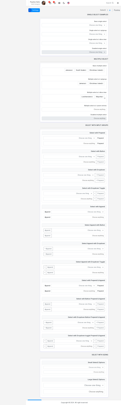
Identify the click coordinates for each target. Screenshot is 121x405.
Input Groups (112, 61)
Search (84, 2)
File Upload (113, 84)
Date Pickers (112, 88)
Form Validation (111, 72)
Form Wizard (112, 76)
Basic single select (74, 21)
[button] (24, 3)
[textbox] (47, 25)
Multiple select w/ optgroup (71, 79)
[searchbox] (78, 74)
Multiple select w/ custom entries (69, 105)
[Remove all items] (78, 98)
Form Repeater (111, 96)
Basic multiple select (74, 66)
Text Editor (113, 80)
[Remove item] (76, 70)
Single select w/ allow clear (71, 39)
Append (21, 230)
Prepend (74, 157)
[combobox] (48, 25)
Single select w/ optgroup (72, 30)
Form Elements (111, 57)
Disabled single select (73, 48)
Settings (9, 10)
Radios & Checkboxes (109, 65)
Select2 (114, 92)
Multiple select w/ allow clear (71, 92)
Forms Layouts (111, 69)
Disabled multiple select (73, 114)
